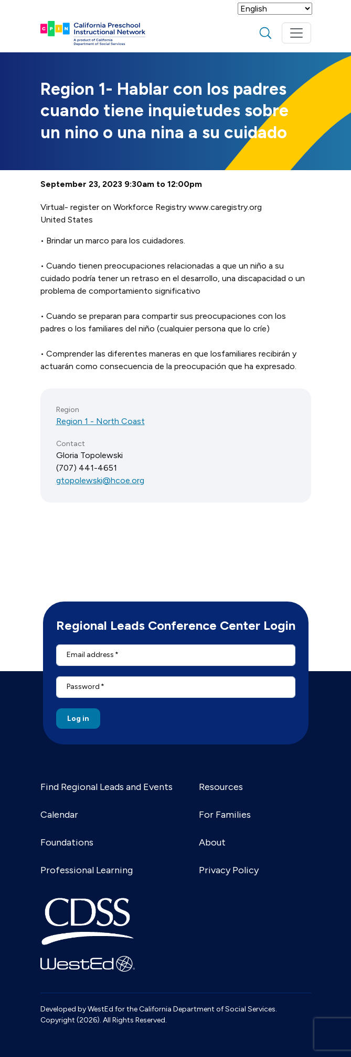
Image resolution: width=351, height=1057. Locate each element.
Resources (221, 787)
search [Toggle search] (265, 33)
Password (83, 686)
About (212, 842)
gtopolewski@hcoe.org (100, 480)
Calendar (59, 814)
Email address (90, 654)
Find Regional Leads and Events (106, 787)
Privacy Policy (229, 870)
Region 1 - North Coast (100, 421)
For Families (225, 814)
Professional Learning (86, 870)
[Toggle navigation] (296, 33)
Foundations (66, 842)
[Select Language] (275, 9)
